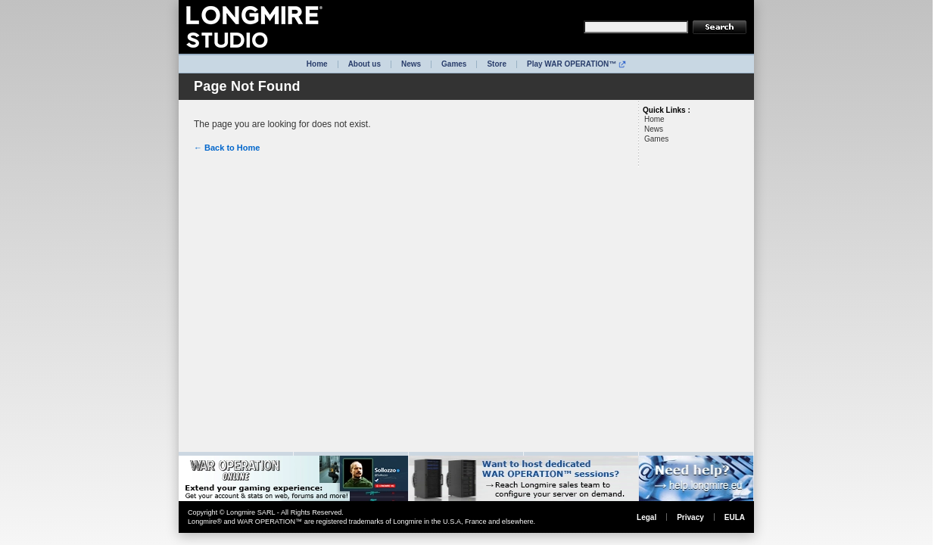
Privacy (690, 517)
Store (496, 64)
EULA (734, 517)
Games (453, 64)
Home (317, 64)
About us (364, 64)
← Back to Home (227, 147)
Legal (646, 517)
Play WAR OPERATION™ (576, 64)
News (411, 64)
